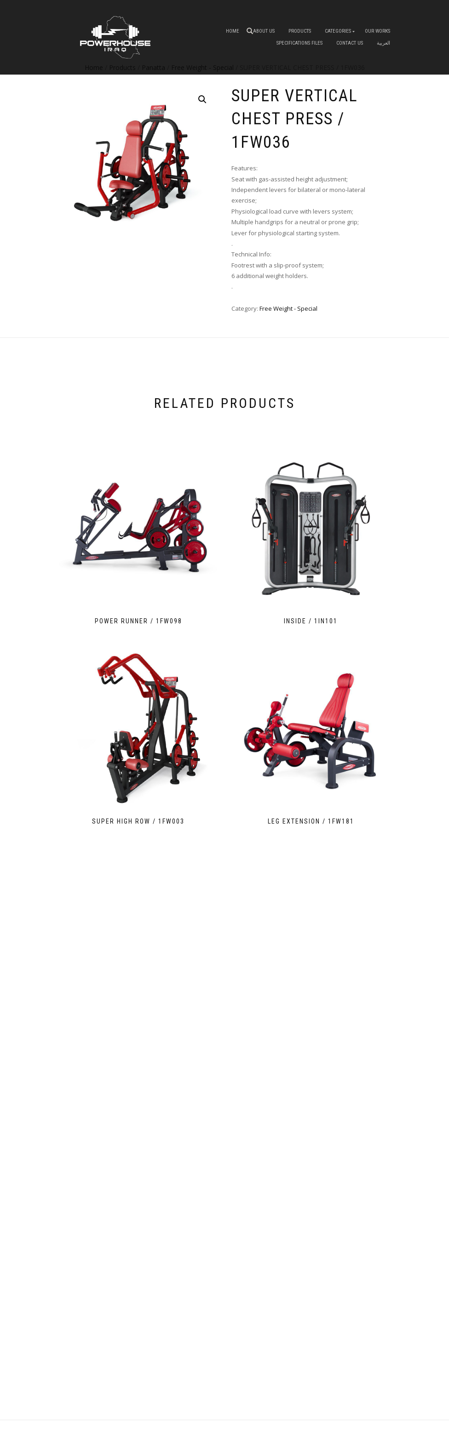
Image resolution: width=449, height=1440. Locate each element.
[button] (202, 99)
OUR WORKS (377, 31)
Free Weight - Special (288, 308)
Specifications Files (299, 43)
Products (299, 31)
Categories (338, 31)
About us (264, 31)
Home (232, 31)
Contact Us (349, 43)
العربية (383, 43)
